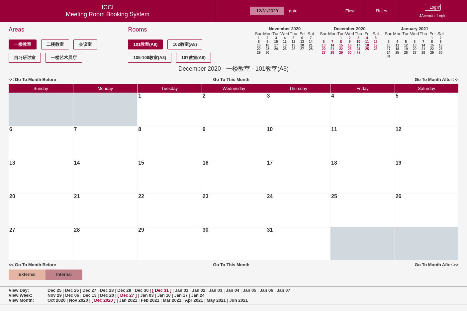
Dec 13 (90, 295)
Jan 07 (283, 290)
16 (267, 45)
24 (276, 49)
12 (293, 41)
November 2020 (285, 28)
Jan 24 (198, 295)
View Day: (19, 290)
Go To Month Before (35, 79)
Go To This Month (231, 79)
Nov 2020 (78, 300)
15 (258, 45)
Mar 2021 (172, 300)
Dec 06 (72, 295)
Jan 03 (215, 290)
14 (311, 41)
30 (267, 52)
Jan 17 (180, 295)
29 (258, 52)
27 (302, 49)
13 (302, 41)
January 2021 (414, 28)
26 (293, 49)
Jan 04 (232, 290)
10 (276, 41)
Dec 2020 (103, 300)
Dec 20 (107, 295)
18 (285, 45)
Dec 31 (162, 290)
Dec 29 (124, 290)
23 (267, 49)
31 (358, 53)
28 (311, 49)
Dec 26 (72, 290)
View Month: (21, 300)
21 (311, 45)
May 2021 (216, 300)
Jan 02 (198, 290)
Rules (381, 10)
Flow (349, 10)
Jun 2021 (238, 300)
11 (285, 41)
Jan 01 (181, 290)
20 (302, 45)
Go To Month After (433, 79)
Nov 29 (54, 295)
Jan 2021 (128, 300)
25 (285, 49)
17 (276, 45)
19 (293, 45)
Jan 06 (266, 290)
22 (258, 49)
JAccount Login (432, 16)
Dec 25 (54, 290)
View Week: (20, 295)
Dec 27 (89, 290)
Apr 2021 (194, 300)
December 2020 (349, 28)
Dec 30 (142, 290)
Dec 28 (107, 290)
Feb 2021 (150, 300)
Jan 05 (249, 290)
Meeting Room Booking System (107, 14)
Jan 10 (163, 295)
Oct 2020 (56, 300)
